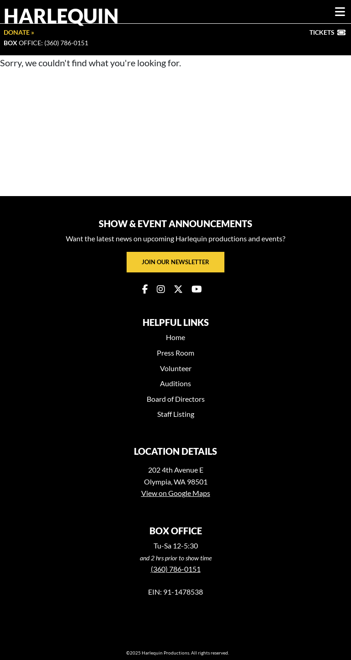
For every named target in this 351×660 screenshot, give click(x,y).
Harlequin (61, 15)
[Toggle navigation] (340, 12)
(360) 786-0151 (176, 568)
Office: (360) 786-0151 (46, 43)
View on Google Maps (175, 493)
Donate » (19, 32)
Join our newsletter (175, 262)
